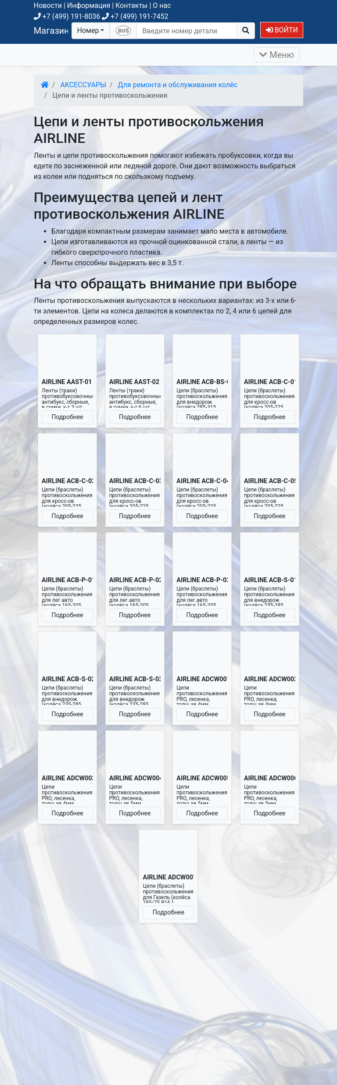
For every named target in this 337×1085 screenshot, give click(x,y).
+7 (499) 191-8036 (67, 16)
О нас (162, 5)
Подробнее (67, 416)
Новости (48, 5)
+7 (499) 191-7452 (135, 16)
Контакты (131, 5)
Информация (88, 5)
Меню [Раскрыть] (276, 55)
